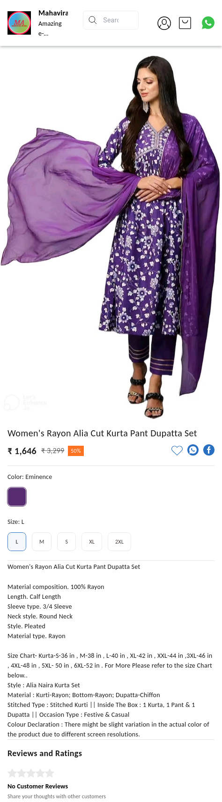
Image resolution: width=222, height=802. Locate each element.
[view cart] (185, 23)
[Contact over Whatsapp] (208, 22)
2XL (119, 542)
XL (92, 542)
